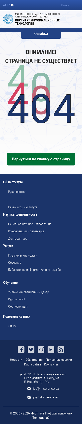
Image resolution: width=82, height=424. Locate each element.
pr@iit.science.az (46, 397)
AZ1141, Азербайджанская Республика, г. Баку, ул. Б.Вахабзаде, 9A (44, 378)
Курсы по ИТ (16, 299)
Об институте (13, 182)
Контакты (51, 364)
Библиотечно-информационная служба (34, 270)
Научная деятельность (20, 214)
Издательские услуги (22, 255)
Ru (12, 5)
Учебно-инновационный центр (28, 292)
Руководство (16, 192)
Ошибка (41, 34)
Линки (12, 326)
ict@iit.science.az (46, 388)
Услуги (8, 246)
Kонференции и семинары (26, 231)
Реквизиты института (22, 207)
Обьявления (34, 360)
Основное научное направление (29, 224)
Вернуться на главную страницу (41, 159)
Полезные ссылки (16, 316)
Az (4, 5)
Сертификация (18, 306)
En (8, 5)
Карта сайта (32, 364)
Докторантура (17, 238)
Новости (16, 360)
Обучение (14, 262)
